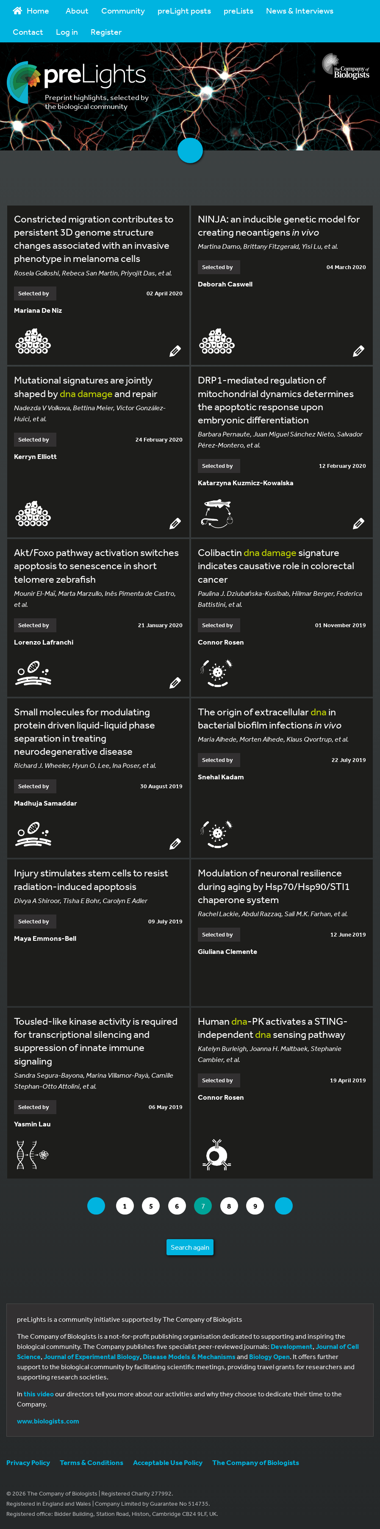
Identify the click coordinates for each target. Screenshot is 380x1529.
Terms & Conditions (91, 1462)
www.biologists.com (48, 1421)
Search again (190, 1247)
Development (292, 1346)
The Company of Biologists (255, 1462)
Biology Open (269, 1356)
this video (39, 1394)
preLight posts (184, 10)
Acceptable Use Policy (167, 1462)
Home (31, 10)
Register (106, 31)
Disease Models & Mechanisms (189, 1356)
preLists (238, 10)
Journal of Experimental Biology (92, 1356)
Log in (67, 31)
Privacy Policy (28, 1462)
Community (123, 10)
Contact (28, 31)
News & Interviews (299, 10)
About (77, 10)
